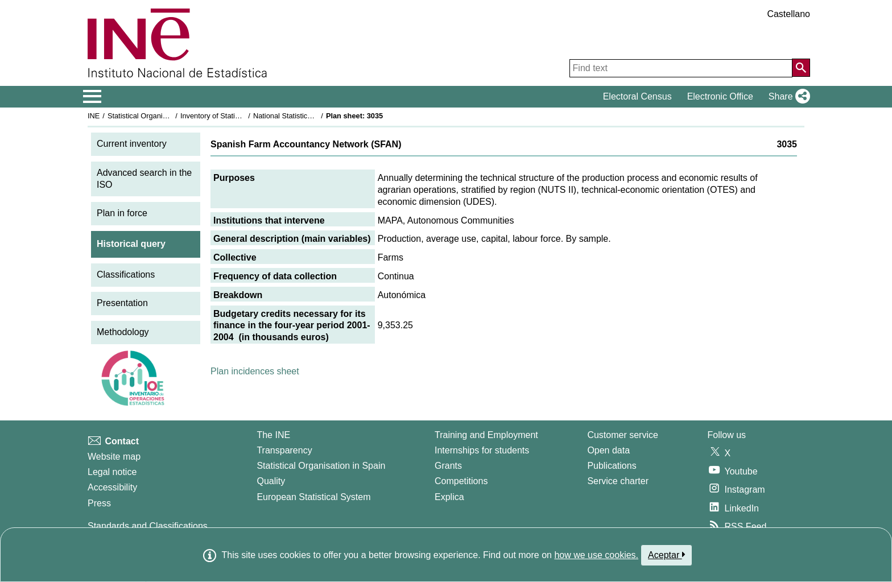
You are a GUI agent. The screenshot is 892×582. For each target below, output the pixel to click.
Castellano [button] (788, 14)
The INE (273, 435)
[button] (787, 96)
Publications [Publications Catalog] (611, 465)
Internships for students (482, 450)
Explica (449, 497)
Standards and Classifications (148, 526)
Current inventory (132, 143)
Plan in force (122, 213)
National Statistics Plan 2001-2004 (309, 116)
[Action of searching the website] (801, 68)
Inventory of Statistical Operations (234, 116)
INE (94, 116)
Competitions (461, 481)
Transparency (284, 450)
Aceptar (666, 555)
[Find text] (680, 68)
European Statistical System (313, 497)
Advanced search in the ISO (144, 178)
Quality (271, 481)
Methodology (123, 332)
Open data (608, 450)
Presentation (122, 303)
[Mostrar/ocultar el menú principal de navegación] (92, 96)
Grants (448, 465)
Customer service (622, 435)
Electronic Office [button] (720, 96)
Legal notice (112, 472)
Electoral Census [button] (637, 96)
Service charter (618, 481)
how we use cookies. (596, 555)
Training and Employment (486, 435)
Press (99, 503)
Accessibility (112, 487)
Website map (114, 456)
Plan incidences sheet (254, 371)
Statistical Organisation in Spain (159, 116)
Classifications (126, 274)
